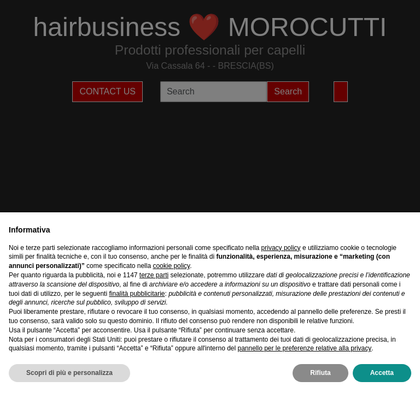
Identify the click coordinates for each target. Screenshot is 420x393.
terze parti (153, 275)
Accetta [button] (382, 373)
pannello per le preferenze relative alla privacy (304, 348)
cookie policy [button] (171, 266)
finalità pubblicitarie (137, 293)
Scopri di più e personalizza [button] (69, 373)
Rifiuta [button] (320, 373)
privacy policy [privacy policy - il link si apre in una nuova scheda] (281, 248)
